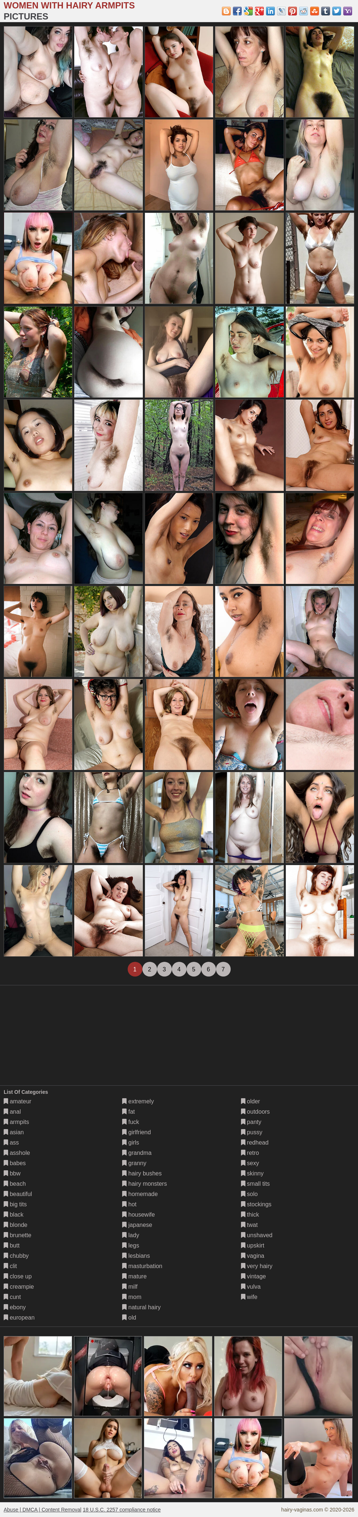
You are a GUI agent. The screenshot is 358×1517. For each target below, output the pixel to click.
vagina (253, 1256)
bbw (12, 1173)
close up (18, 1276)
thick (250, 1214)
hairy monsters (144, 1184)
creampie (19, 1287)
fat (128, 1112)
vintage (253, 1276)
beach (15, 1184)
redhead (255, 1142)
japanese (137, 1225)
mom (131, 1297)
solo (249, 1194)
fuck (130, 1122)
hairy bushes (142, 1173)
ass (11, 1142)
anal (12, 1112)
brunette (17, 1235)
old (129, 1317)
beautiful (18, 1194)
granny (134, 1163)
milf (129, 1287)
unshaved (257, 1235)
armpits (16, 1122)
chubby (16, 1256)
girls (130, 1142)
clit (10, 1266)
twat (249, 1225)
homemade (140, 1194)
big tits (15, 1204)
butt (12, 1245)
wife (249, 1297)
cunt (12, 1297)
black (14, 1214)
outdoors (255, 1112)
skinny (252, 1173)
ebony (15, 1307)
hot (129, 1204)
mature (134, 1276)
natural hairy (141, 1307)
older (250, 1101)
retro (250, 1153)
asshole (17, 1153)
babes (15, 1163)
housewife (138, 1214)
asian (14, 1132)
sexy (250, 1163)
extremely (138, 1101)
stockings (256, 1204)
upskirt (253, 1245)
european (19, 1317)
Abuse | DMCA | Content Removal (42, 1510)
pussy (251, 1132)
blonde (16, 1225)
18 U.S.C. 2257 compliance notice (122, 1510)
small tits (255, 1184)
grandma (137, 1153)
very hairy (257, 1266)
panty (251, 1122)
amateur (17, 1101)
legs (130, 1245)
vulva (251, 1287)
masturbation (142, 1266)
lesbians (136, 1256)
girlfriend (136, 1132)
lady (130, 1235)
